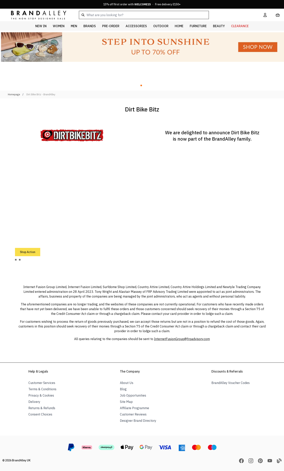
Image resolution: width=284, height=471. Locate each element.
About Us (126, 383)
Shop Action (27, 252)
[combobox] (165, 15)
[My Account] (265, 15)
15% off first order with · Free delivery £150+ (142, 4)
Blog (123, 389)
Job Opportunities (133, 395)
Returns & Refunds (41, 408)
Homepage (14, 94)
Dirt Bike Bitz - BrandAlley (40, 94)
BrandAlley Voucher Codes (230, 383)
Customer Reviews (133, 414)
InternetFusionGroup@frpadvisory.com (182, 339)
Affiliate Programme (134, 408)
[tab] (16, 260)
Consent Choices (40, 414)
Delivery (34, 402)
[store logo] (35, 14)
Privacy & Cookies (41, 395)
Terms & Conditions (42, 389)
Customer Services (41, 383)
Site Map (126, 402)
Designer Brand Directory (138, 421)
